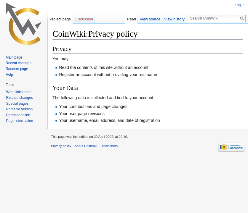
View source (150, 19)
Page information (19, 121)
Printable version (19, 109)
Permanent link (18, 115)
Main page (14, 57)
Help (9, 74)
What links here (18, 92)
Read (131, 19)
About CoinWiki (86, 146)
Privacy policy (61, 146)
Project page (60, 19)
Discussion (84, 19)
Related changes (19, 98)
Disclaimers (109, 146)
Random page (17, 69)
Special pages (17, 103)
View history (174, 19)
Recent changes (18, 63)
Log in (239, 5)
